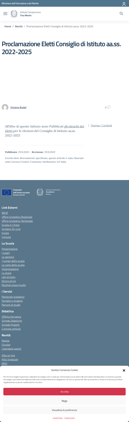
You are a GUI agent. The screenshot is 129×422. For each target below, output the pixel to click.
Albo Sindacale (10, 359)
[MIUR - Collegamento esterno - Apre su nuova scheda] (20, 3)
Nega (64, 401)
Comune (6, 237)
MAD (4, 363)
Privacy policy (69, 417)
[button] (124, 370)
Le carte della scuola (13, 265)
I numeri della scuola (13, 261)
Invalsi (5, 233)
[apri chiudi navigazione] (5, 14)
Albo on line (8, 355)
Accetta (64, 392)
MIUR (5, 213)
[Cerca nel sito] (121, 14)
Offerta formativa (11, 317)
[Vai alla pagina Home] (7, 26)
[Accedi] (124, 3)
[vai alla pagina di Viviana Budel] (18, 107)
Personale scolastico (13, 297)
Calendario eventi (11, 349)
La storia (6, 273)
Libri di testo (8, 277)
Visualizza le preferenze (64, 410)
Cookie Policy (58, 417)
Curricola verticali (11, 329)
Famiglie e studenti (12, 301)
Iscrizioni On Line (11, 229)
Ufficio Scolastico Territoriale (17, 221)
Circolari (6, 345)
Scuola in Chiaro (10, 225)
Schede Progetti (10, 325)
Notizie (5, 341)
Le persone (8, 257)
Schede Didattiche (12, 321)
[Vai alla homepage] (14, 14)
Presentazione (10, 249)
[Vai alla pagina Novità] (19, 26)
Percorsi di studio (11, 305)
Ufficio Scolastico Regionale (17, 217)
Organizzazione (10, 269)
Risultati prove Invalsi (14, 285)
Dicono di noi (9, 281)
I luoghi (6, 253)
